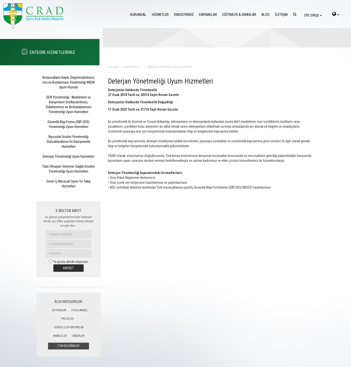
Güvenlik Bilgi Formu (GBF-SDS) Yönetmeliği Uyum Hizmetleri (68, 124)
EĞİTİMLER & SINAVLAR (239, 14)
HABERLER (78, 336)
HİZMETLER (160, 14)
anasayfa (113, 66)
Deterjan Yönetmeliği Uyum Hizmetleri (68, 156)
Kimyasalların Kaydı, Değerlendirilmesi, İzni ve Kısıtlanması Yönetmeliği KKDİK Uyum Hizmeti (68, 82)
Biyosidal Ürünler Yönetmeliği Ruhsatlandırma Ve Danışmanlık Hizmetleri (68, 141)
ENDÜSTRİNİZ (184, 14)
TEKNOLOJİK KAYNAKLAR (69, 327)
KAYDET (68, 268)
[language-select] (335, 15)
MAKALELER (60, 336)
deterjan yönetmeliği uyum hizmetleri (170, 66)
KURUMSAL (138, 14)
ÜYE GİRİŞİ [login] (313, 15)
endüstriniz (130, 66)
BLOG (266, 14)
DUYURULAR (59, 310)
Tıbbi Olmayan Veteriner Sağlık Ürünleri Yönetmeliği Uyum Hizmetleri (68, 168)
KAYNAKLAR (208, 14)
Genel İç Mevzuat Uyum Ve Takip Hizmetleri (68, 183)
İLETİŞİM (281, 14)
